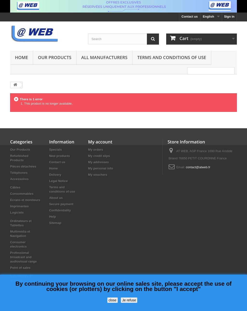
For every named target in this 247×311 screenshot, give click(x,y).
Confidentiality (60, 210)
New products (59, 156)
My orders (95, 149)
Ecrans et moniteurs (25, 200)
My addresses (98, 162)
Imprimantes (19, 206)
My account (100, 142)
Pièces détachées (23, 166)
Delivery (55, 174)
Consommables (22, 194)
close (113, 300)
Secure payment (61, 204)
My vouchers (97, 174)
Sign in (229, 16)
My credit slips (99, 156)
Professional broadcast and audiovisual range (23, 257)
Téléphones (18, 173)
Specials (55, 149)
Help (52, 216)
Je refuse (129, 300)
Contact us (190, 16)
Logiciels (17, 212)
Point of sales (20, 268)
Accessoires (19, 179)
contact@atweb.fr (198, 167)
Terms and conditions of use (171, 57)
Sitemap (55, 223)
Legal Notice (58, 181)
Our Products (54, 57)
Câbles (15, 187)
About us (56, 198)
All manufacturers (104, 57)
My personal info (100, 168)
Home (21, 57)
